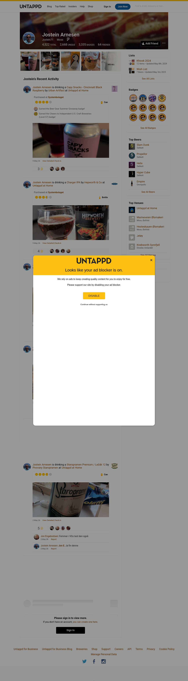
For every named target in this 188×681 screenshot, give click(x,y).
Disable (94, 295)
